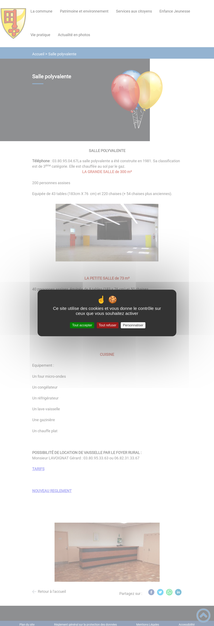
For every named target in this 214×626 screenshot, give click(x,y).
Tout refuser (107, 325)
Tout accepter (82, 325)
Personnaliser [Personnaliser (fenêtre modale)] (133, 325)
